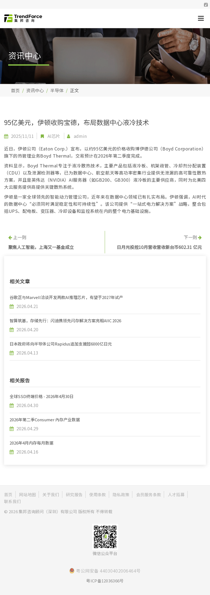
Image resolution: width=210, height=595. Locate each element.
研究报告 (74, 494)
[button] (206, 4)
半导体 (56, 90)
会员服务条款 (148, 494)
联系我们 (12, 501)
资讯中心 (35, 90)
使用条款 (97, 494)
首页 (15, 90)
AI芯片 (54, 136)
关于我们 (50, 494)
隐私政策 (121, 494)
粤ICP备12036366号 (105, 581)
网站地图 (27, 494)
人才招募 (176, 494)
